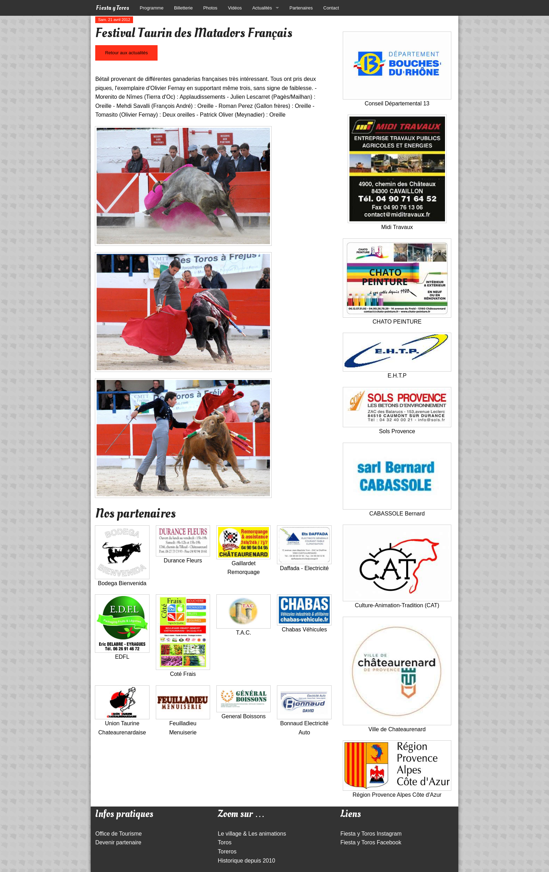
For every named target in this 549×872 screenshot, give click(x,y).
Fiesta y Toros (112, 8)
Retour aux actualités (126, 52)
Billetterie (183, 8)
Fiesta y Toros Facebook (370, 842)
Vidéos (235, 8)
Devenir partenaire (118, 842)
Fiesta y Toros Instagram (371, 834)
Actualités (262, 8)
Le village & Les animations (252, 834)
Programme (152, 8)
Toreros (227, 851)
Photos (210, 8)
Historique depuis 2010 (246, 861)
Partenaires (301, 8)
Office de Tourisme (118, 834)
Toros (224, 842)
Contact (331, 8)
